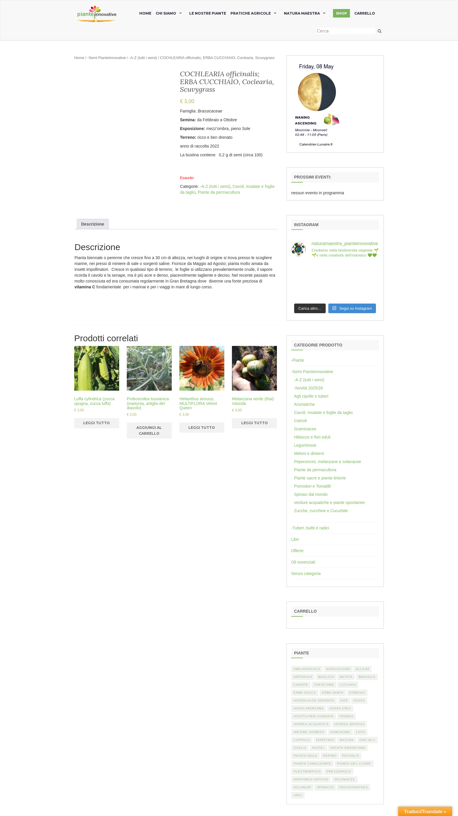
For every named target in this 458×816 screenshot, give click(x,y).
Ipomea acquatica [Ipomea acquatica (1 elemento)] (311, 724)
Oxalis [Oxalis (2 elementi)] (300, 748)
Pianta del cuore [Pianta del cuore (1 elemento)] (354, 763)
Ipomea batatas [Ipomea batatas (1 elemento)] (349, 724)
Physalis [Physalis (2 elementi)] (350, 756)
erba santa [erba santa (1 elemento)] (333, 692)
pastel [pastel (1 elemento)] (318, 748)
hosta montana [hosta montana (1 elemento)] (309, 708)
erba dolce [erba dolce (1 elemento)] (305, 692)
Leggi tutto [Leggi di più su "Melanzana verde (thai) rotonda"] (254, 423)
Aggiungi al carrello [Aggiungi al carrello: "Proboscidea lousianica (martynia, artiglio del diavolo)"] (149, 430)
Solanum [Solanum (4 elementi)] (302, 787)
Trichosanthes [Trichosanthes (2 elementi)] (353, 787)
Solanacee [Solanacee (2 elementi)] (344, 779)
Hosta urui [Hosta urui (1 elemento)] (340, 708)
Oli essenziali (303, 562)
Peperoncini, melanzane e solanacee (327, 461)
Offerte (297, 550)
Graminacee (305, 429)
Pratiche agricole (250, 13)
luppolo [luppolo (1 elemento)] (302, 740)
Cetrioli (300, 420)
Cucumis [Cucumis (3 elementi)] (348, 685)
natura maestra (302, 13)
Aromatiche (304, 404)
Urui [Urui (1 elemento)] (298, 795)
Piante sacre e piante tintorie (320, 478)
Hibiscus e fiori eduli (312, 437)
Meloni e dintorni (309, 453)
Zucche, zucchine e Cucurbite (321, 510)
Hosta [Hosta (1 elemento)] (359, 700)
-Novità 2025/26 (308, 388)
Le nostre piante (207, 13)
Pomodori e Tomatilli (312, 486)
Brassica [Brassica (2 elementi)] (366, 677)
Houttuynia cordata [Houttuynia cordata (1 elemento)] (314, 716)
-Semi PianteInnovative (106, 58)
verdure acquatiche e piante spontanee (329, 502)
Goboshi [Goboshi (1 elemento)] (357, 692)
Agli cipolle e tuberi (311, 396)
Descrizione (92, 224)
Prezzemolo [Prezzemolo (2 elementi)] (339, 771)
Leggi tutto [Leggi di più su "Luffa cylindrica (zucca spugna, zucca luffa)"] (96, 423)
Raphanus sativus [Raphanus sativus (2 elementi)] (311, 779)
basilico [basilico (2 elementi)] (326, 677)
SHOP (341, 13)
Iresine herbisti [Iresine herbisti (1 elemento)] (309, 732)
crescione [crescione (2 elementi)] (324, 685)
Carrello (364, 13)
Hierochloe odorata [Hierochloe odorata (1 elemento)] (314, 700)
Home (79, 58)
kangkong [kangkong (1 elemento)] (340, 732)
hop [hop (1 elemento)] (344, 700)
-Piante (297, 360)
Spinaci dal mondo (311, 494)
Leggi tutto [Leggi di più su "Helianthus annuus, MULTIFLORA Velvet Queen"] (201, 427)
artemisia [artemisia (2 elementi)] (303, 677)
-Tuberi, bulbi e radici (310, 528)
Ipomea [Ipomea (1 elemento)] (346, 716)
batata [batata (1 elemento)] (346, 677)
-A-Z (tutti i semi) (143, 58)
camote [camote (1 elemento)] (301, 685)
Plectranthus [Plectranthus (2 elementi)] (307, 771)
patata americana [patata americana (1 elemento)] (347, 748)
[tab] (93, 224)
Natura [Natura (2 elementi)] (347, 740)
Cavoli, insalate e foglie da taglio (323, 412)
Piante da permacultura (219, 192)
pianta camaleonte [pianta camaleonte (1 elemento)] (312, 763)
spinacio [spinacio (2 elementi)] (325, 787)
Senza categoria (306, 573)
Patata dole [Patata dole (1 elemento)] (305, 756)
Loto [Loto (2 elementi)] (360, 732)
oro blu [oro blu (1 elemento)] (367, 740)
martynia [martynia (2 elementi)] (325, 740)
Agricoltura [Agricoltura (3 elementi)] (338, 669)
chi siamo (166, 13)
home (145, 13)
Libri (295, 539)
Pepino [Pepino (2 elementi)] (329, 756)
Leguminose (305, 445)
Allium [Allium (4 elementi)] (362, 669)
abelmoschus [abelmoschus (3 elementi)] (307, 669)
